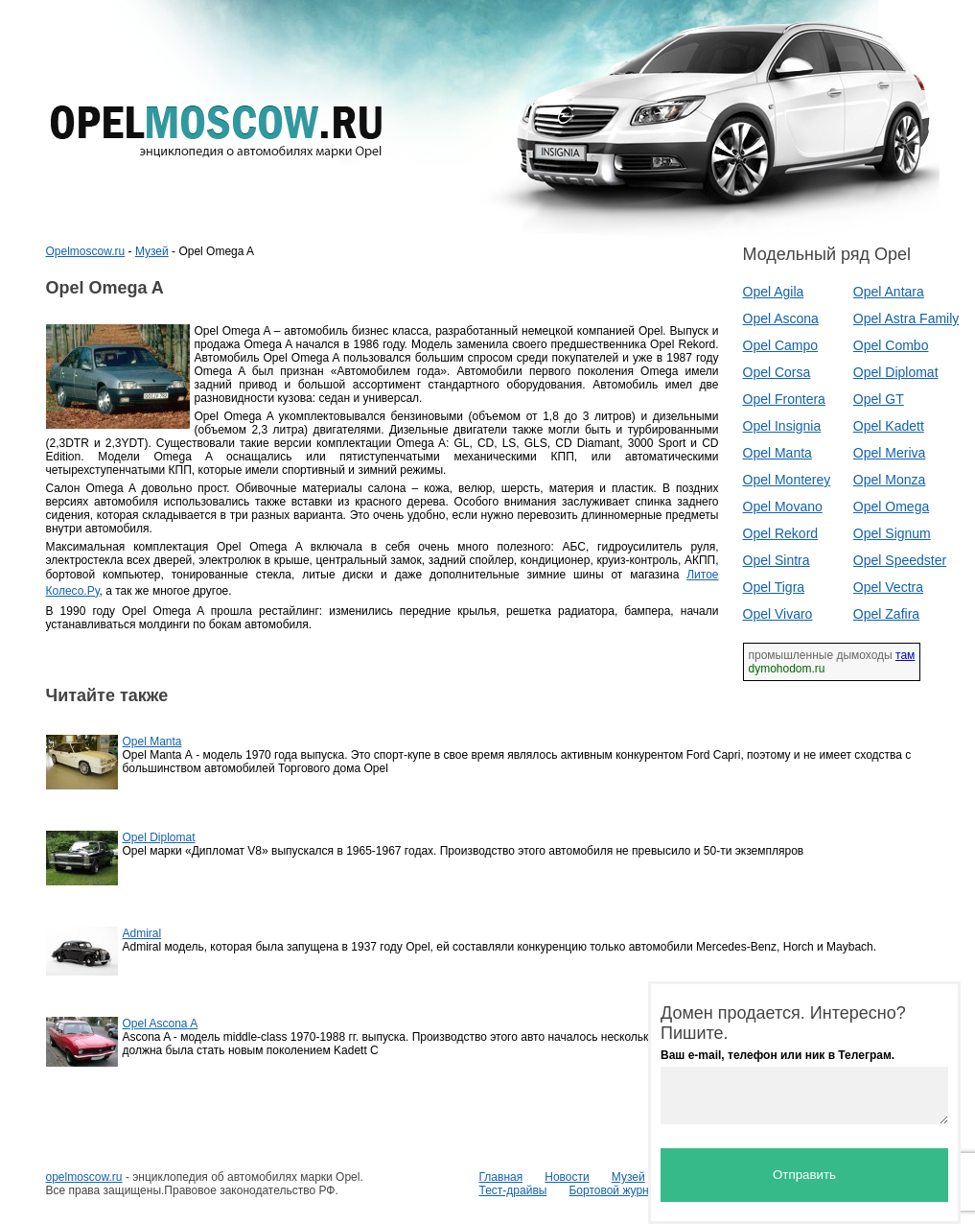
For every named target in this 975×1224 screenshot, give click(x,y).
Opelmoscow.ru (86, 251)
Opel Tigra (774, 587)
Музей (152, 251)
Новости (567, 1177)
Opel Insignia (782, 426)
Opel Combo (891, 345)
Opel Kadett (888, 426)
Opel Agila (773, 291)
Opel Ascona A (160, 1023)
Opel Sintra (776, 560)
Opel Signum (892, 533)
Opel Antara (888, 291)
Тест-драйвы (513, 1190)
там (905, 655)
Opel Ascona (781, 318)
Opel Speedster (899, 560)
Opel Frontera (784, 399)
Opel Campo (781, 345)
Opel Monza (889, 479)
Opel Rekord (781, 533)
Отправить (804, 1174)
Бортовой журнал (615, 1190)
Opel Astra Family (906, 318)
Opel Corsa (777, 372)
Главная (501, 1177)
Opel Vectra (888, 587)
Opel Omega (891, 506)
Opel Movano (783, 506)
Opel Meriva (889, 452)
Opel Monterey (787, 479)
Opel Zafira (886, 614)
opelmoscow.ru (84, 1177)
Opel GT (878, 399)
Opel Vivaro (778, 614)
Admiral (142, 933)
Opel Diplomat (896, 372)
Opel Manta (777, 452)
